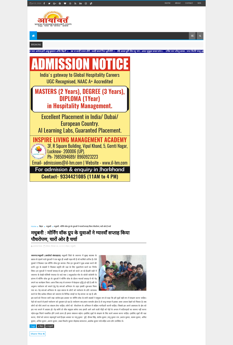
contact (189, 3)
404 (199, 3)
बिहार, (68, 246)
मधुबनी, (73, 246)
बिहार (41, 226)
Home (167, 3)
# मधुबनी (49, 326)
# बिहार (40, 326)
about (178, 3)
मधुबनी (48, 226)
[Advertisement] (149, 17)
